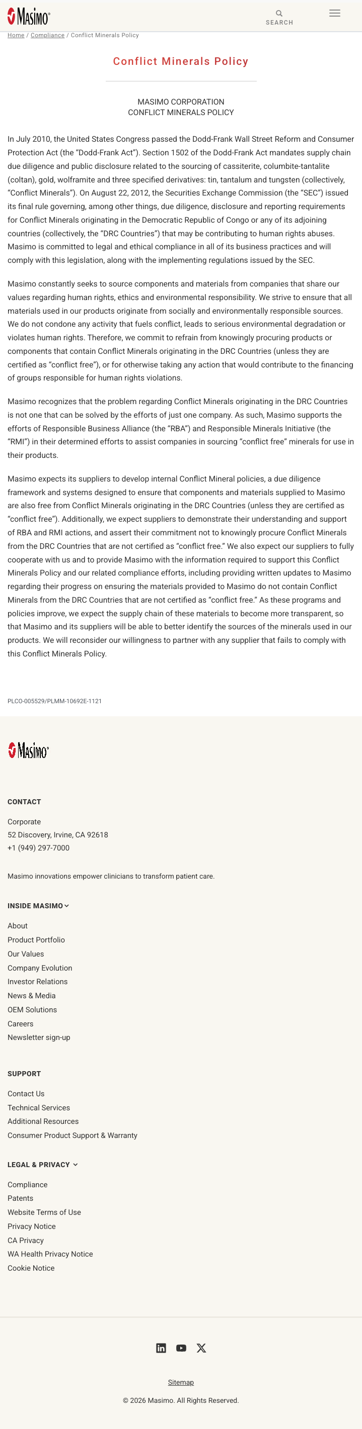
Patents (20, 1198)
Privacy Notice (32, 1226)
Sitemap (181, 1383)
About (18, 925)
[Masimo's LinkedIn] (161, 1349)
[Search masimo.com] (280, 19)
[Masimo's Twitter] (201, 1349)
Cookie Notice (31, 1268)
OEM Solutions (32, 1009)
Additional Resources (43, 1121)
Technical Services (39, 1107)
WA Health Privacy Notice (50, 1254)
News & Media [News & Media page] (32, 995)
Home (16, 35)
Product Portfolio (36, 939)
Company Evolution (40, 968)
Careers (21, 1023)
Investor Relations (38, 981)
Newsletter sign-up (39, 1037)
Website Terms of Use (44, 1212)
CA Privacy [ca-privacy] (26, 1240)
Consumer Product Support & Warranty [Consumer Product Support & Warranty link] (72, 1135)
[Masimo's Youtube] (181, 1349)
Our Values (26, 954)
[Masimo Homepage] (30, 750)
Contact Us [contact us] (26, 1093)
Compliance (47, 35)
